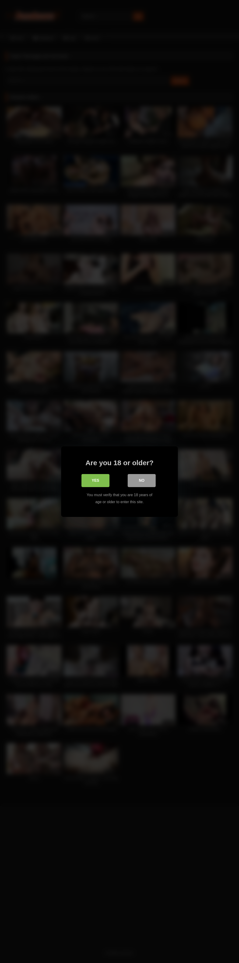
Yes (95, 480)
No (141, 480)
